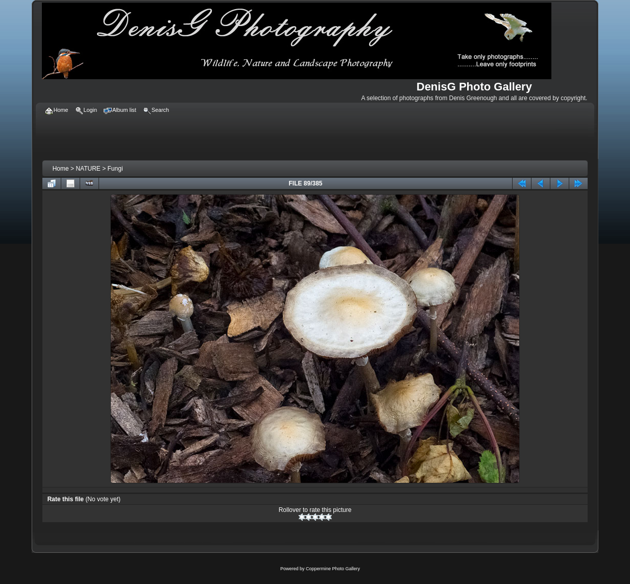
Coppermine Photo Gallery (333, 568)
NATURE (88, 168)
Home (61, 168)
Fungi (115, 168)
